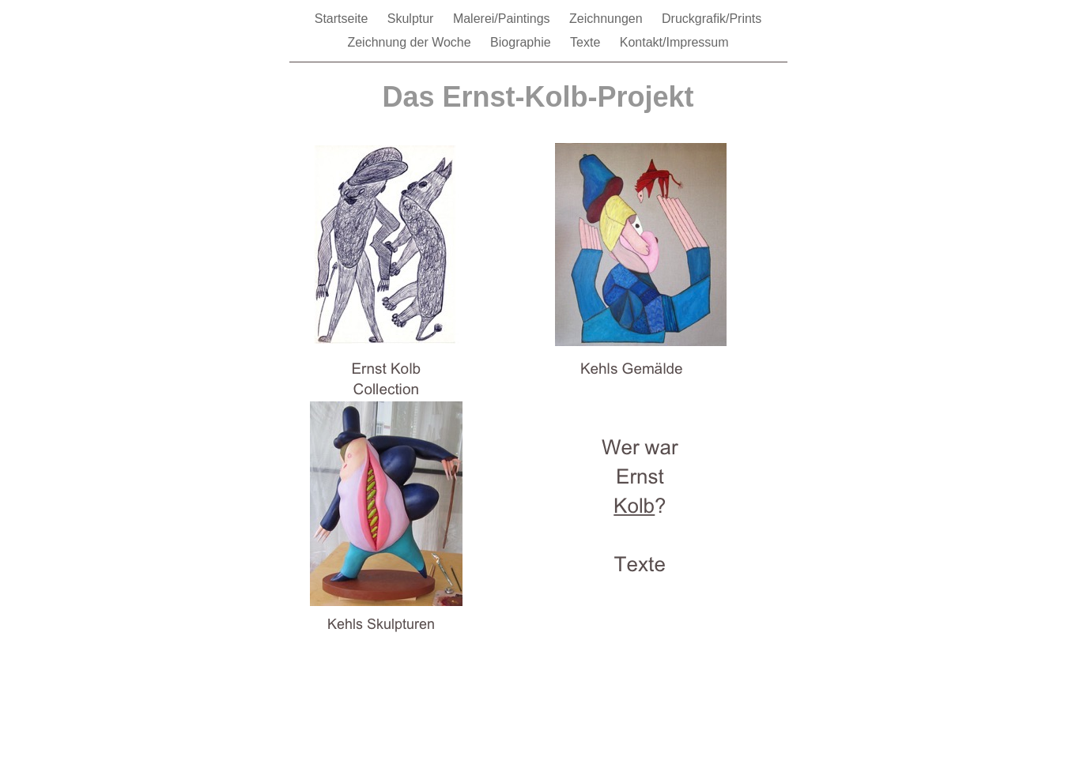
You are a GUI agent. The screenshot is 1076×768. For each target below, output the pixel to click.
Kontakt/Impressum (674, 42)
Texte (587, 42)
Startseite (343, 18)
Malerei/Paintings (503, 18)
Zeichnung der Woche (410, 42)
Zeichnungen (607, 18)
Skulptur (412, 18)
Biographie (522, 42)
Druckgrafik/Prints (711, 18)
